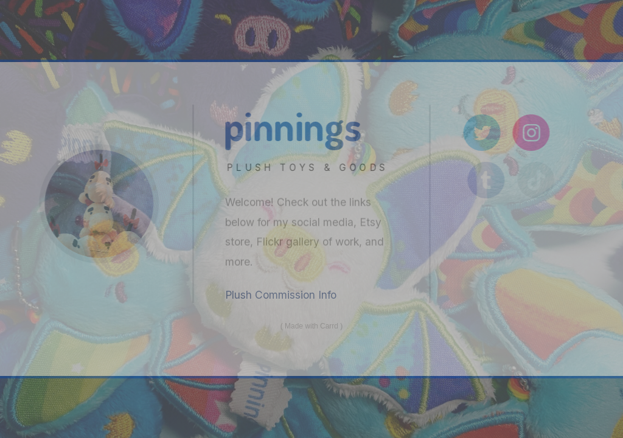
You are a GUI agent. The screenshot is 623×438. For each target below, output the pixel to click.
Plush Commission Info (280, 294)
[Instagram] (534, 132)
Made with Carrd (311, 326)
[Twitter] (484, 132)
